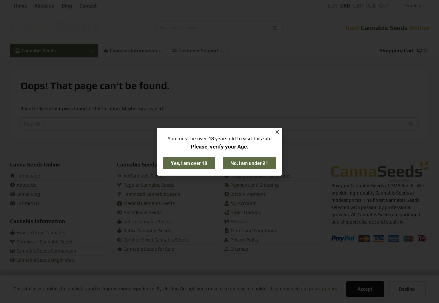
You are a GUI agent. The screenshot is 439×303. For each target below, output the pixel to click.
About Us (23, 185)
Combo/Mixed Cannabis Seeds (152, 240)
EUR (332, 6)
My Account (240, 203)
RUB (371, 6)
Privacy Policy (241, 240)
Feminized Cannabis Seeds (148, 194)
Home (20, 6)
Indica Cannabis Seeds (144, 221)
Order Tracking (243, 212)
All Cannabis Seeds (140, 176)
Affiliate (236, 221)
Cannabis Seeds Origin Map (42, 260)
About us (44, 6)
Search (276, 28)
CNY (384, 6)
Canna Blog (25, 194)
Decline (407, 289)
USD (345, 6)
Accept (365, 289)
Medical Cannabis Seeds (146, 203)
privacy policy (323, 289)
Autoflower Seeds (139, 212)
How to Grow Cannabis (37, 232)
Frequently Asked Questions (257, 176)
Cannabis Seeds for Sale (145, 249)
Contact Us (24, 203)
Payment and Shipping (251, 185)
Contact (88, 6)
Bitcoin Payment (245, 194)
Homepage (25, 176)
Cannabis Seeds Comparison (43, 251)
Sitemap (236, 249)
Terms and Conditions (250, 231)
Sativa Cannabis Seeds (144, 231)
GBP (358, 6)
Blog (67, 6)
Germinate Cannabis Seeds (41, 242)
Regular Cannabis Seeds (145, 185)
